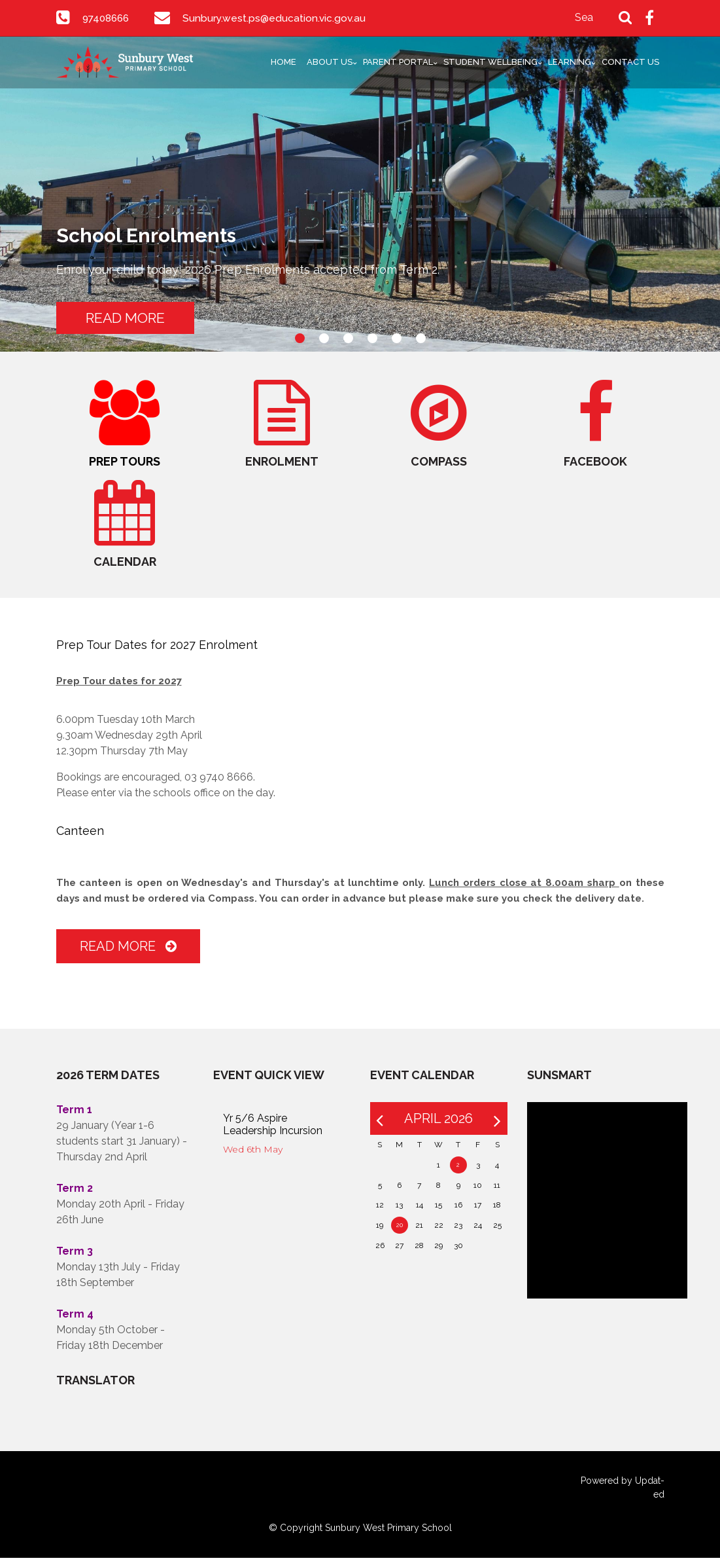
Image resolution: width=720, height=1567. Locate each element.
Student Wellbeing (490, 62)
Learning (569, 62)
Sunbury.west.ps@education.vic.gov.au (279, 18)
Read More (128, 955)
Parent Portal (398, 62)
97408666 (107, 18)
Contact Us (630, 62)
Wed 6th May (253, 1158)
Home (283, 62)
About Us (329, 62)
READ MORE (134, 316)
